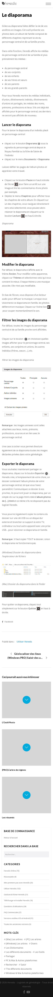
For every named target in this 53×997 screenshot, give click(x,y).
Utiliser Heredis (24, 641)
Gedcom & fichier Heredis (14, 894)
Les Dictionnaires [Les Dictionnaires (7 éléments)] (14, 947)
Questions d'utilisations (13, 906)
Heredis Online (10, 871)
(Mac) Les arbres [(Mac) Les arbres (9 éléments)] (14, 939)
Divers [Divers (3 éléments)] (34, 943)
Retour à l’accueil (11, 837)
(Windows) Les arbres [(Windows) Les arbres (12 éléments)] (16, 943)
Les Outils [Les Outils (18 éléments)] (39, 952)
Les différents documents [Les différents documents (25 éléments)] (18, 952)
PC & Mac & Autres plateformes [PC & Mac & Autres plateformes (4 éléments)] (21, 960)
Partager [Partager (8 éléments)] (10, 956)
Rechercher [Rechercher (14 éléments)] (11, 964)
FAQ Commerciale (11, 912)
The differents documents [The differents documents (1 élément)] (19, 968)
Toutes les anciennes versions (16, 924)
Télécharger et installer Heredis (16, 900)
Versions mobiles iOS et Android (17, 918)
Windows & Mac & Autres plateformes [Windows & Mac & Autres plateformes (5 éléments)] (25, 973)
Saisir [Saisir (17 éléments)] (23, 964)
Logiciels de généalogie (28, 982)
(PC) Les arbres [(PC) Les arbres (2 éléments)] (33, 939)
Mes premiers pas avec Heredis (17, 882)
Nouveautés (9, 877)
